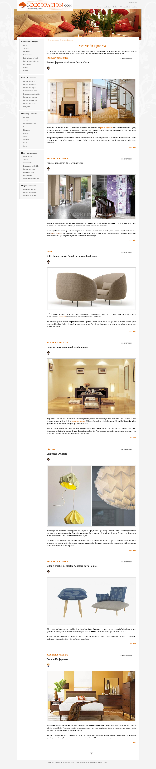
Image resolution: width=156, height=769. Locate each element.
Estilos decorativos (28, 78)
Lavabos (26, 133)
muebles (77, 738)
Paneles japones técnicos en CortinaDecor (68, 62)
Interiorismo (27, 175)
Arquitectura (27, 156)
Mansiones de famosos (31, 179)
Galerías (107, 7)
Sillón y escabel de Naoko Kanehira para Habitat (72, 566)
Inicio (134, 7)
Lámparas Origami (57, 453)
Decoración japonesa (30, 91)
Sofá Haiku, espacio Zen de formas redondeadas (72, 256)
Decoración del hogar (29, 42)
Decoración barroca (30, 81)
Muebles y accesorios (29, 114)
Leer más (132, 147)
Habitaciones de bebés (30, 58)
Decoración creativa (30, 192)
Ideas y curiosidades (29, 153)
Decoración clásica (29, 84)
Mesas (25, 136)
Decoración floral (29, 169)
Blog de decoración (28, 186)
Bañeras (26, 117)
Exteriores (26, 52)
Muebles (26, 140)
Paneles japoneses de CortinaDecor (65, 163)
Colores (26, 160)
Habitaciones (27, 55)
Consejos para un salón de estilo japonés (67, 347)
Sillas (25, 143)
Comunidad (125, 7)
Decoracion (51, 40)
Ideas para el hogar (29, 189)
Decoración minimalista (31, 94)
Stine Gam (62, 317)
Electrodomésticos (29, 124)
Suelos (25, 71)
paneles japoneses (106, 128)
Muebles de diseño (29, 196)
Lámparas (26, 130)
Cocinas (26, 48)
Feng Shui (26, 107)
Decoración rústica (29, 103)
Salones (26, 67)
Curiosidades (27, 163)
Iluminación (27, 64)
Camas (25, 120)
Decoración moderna (30, 97)
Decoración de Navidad (31, 166)
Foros (99, 7)
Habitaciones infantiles (31, 61)
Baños (25, 45)
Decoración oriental (30, 100)
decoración (59, 762)
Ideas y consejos (28, 172)
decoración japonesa (78, 421)
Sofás (25, 146)
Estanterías (27, 127)
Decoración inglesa (29, 88)
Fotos (115, 7)
